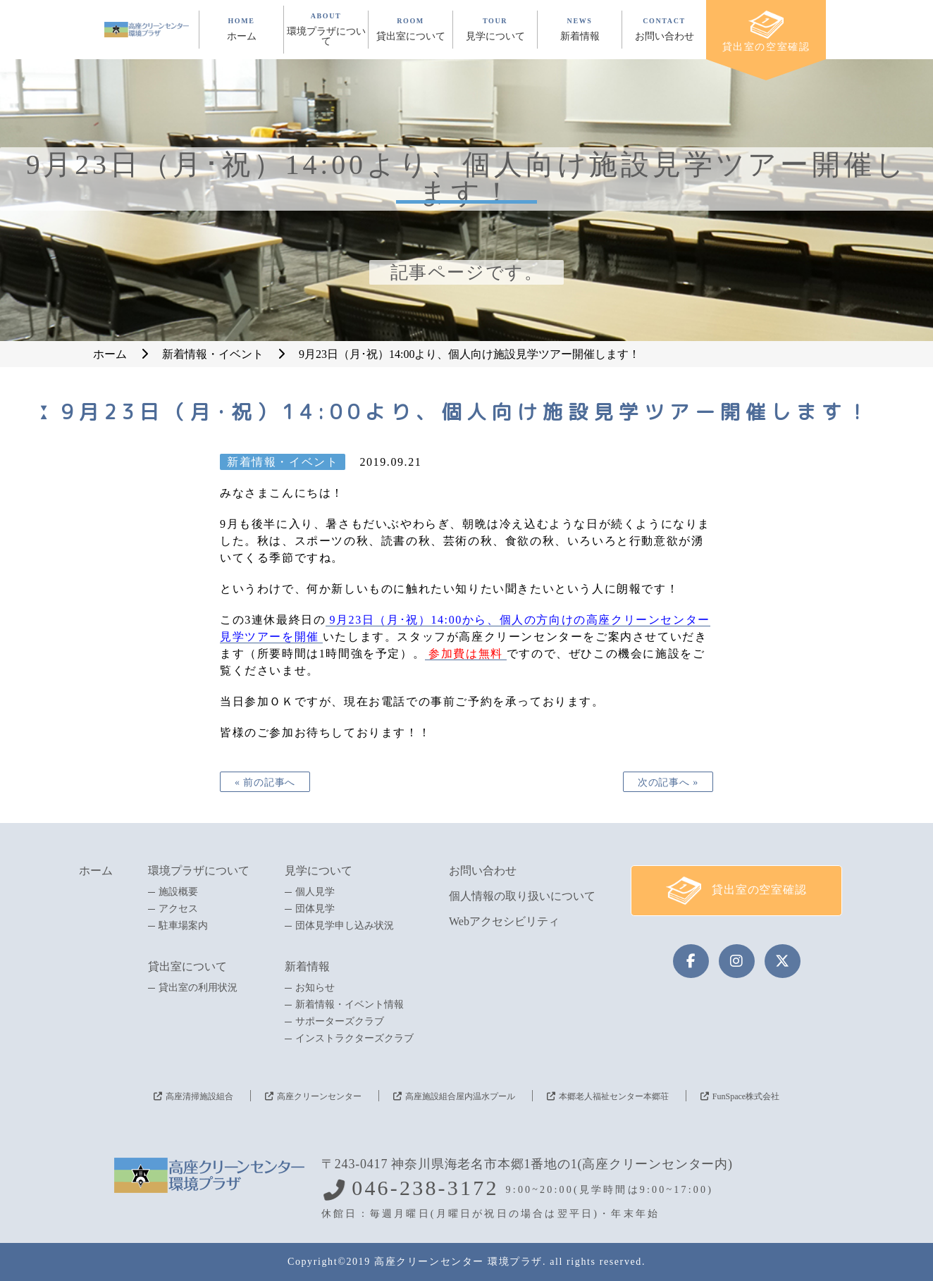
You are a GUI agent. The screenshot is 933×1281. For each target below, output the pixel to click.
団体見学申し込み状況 (344, 926)
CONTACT (664, 29)
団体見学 (315, 909)
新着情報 (307, 966)
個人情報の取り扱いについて (522, 896)
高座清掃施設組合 (199, 1096)
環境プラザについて (198, 871)
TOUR (495, 29)
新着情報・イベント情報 (349, 1005)
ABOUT (326, 29)
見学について (318, 871)
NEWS (580, 29)
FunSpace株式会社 (745, 1096)
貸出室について (187, 966)
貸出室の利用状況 (198, 988)
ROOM (410, 29)
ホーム (96, 871)
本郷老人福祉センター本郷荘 (614, 1096)
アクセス (178, 909)
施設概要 (178, 892)
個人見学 (315, 892)
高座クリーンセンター (319, 1096)
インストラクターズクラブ (354, 1039)
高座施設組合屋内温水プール (460, 1096)
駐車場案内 (183, 926)
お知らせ (315, 988)
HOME (241, 29)
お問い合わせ (483, 871)
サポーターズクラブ (339, 1022)
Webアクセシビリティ (504, 921)
